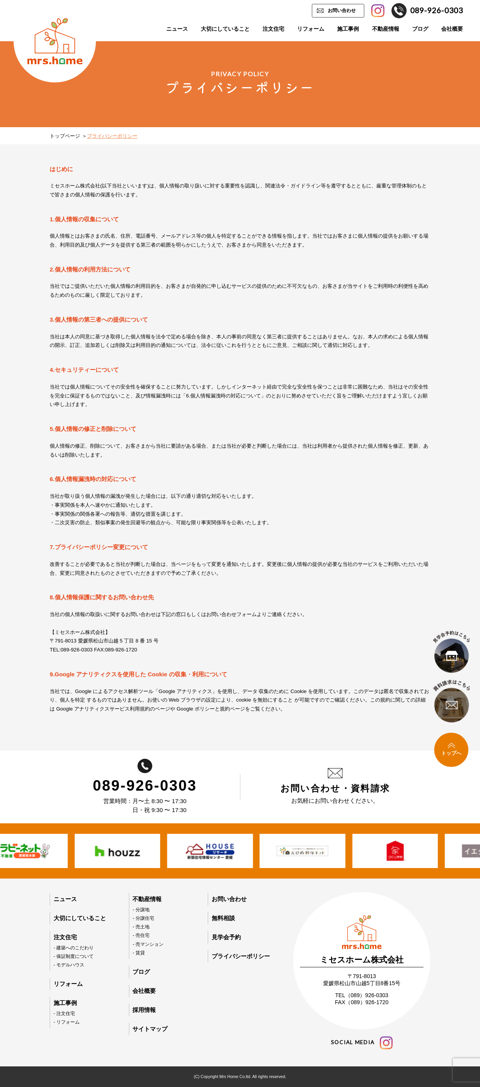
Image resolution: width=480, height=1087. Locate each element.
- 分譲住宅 (143, 918)
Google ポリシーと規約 (203, 709)
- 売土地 (141, 926)
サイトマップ (149, 1029)
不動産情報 (385, 29)
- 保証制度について (74, 956)
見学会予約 (226, 937)
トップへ (451, 749)
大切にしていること (225, 29)
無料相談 (223, 918)
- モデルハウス (69, 965)
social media (362, 1043)
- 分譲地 (141, 909)
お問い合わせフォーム (231, 614)
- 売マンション (147, 944)
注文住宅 (273, 29)
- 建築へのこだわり (74, 947)
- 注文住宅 (64, 1013)
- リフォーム (67, 1022)
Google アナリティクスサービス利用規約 (103, 709)
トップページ (65, 136)
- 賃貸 (138, 953)
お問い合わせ (342, 10)
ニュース (177, 29)
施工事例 (348, 29)
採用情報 (144, 1009)
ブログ (420, 29)
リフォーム (310, 29)
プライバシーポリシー (241, 956)
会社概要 (452, 29)
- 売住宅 (141, 935)
